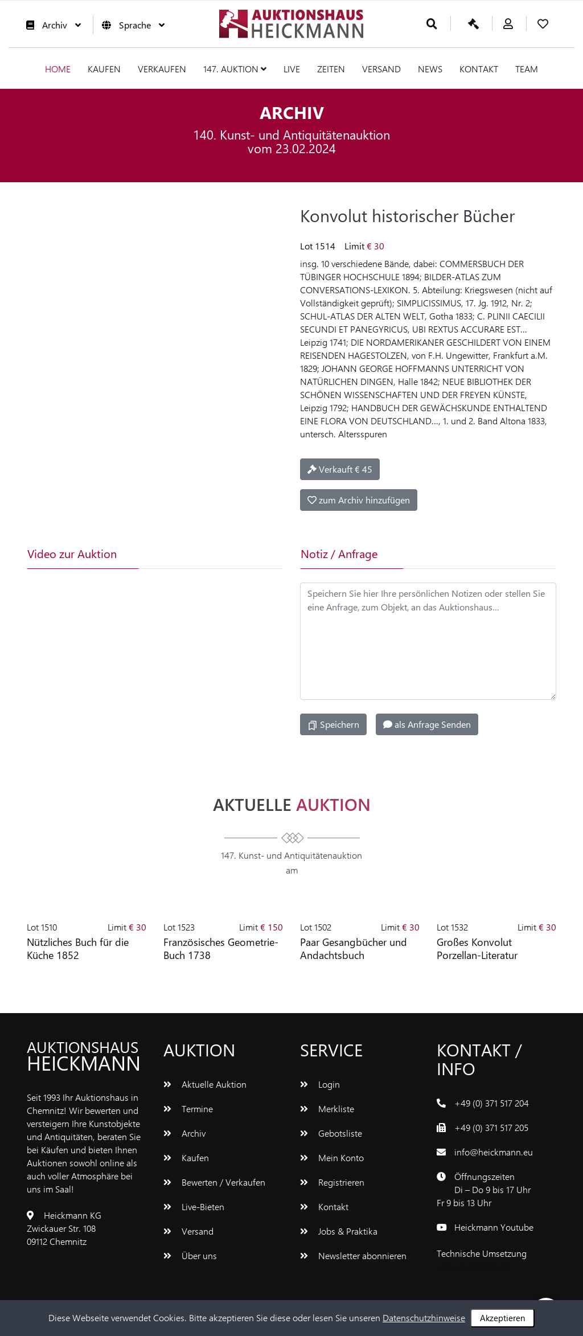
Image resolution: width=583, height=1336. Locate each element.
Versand (381, 69)
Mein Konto (332, 1157)
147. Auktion (234, 69)
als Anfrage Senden (427, 724)
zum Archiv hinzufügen (358, 500)
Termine (188, 1108)
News (430, 69)
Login (320, 1084)
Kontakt (478, 69)
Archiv (50, 24)
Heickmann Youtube (493, 1227)
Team (526, 69)
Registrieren (332, 1182)
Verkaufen (162, 69)
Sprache (130, 24)
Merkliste (327, 1108)
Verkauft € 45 (339, 469)
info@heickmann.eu (493, 1152)
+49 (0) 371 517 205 (491, 1127)
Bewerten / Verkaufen (214, 1182)
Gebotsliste (331, 1133)
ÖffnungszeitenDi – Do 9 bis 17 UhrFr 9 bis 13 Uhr (484, 1189)
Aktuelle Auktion (205, 1084)
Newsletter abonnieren (353, 1255)
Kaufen (104, 69)
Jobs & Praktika (338, 1231)
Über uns (190, 1255)
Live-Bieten (193, 1206)
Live (292, 69)
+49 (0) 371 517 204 (491, 1103)
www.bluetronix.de (473, 1266)
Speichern (333, 724)
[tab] (182, 553)
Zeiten (331, 69)
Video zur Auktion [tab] (72, 553)
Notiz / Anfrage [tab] (339, 553)
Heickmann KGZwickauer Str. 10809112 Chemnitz (64, 1228)
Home (58, 69)
